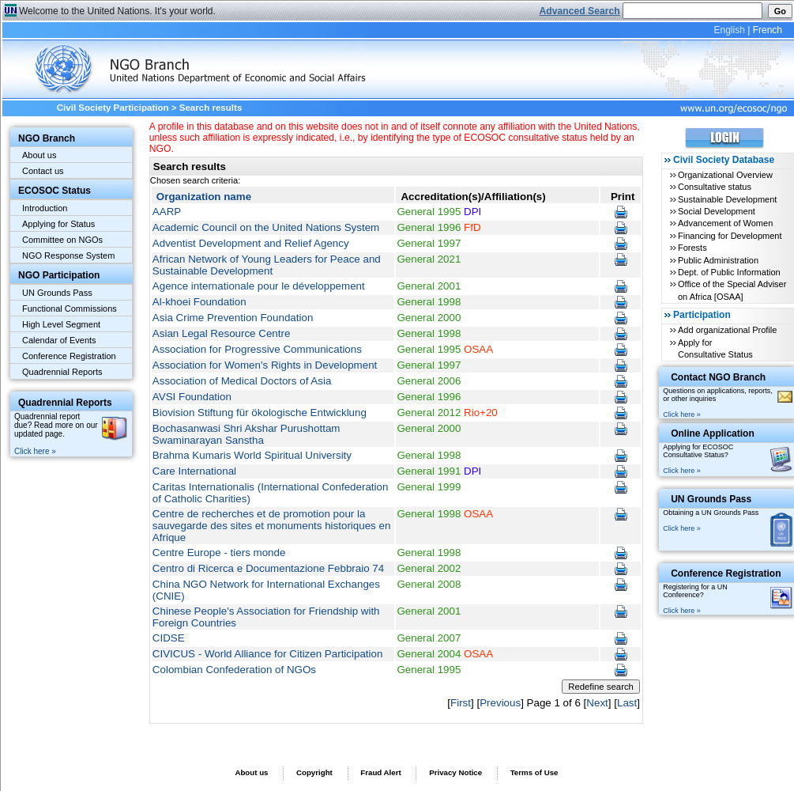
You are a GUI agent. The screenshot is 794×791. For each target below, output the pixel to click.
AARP (166, 212)
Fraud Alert (380, 772)
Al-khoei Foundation (199, 302)
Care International (194, 471)
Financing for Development (729, 235)
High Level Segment (61, 324)
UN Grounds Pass (57, 292)
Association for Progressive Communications (257, 349)
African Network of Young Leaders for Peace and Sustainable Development (266, 265)
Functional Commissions (69, 308)
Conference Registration (69, 356)
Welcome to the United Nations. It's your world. (117, 11)
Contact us (43, 171)
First (460, 703)
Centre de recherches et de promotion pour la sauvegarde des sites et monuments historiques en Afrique (271, 525)
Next (597, 703)
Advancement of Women (725, 223)
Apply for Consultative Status (715, 348)
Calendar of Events (59, 340)
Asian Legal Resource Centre (221, 333)
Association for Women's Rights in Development (264, 365)
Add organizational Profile (727, 330)
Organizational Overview (725, 175)
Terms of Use (534, 772)
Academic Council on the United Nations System (265, 227)
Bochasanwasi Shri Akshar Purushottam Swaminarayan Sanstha (246, 434)
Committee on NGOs (62, 239)
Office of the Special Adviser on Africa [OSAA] (732, 290)
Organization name (203, 196)
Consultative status (714, 186)
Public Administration (718, 260)
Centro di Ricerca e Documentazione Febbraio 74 (268, 568)
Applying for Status (58, 224)
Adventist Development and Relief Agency (250, 243)
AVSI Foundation (191, 397)
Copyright (314, 772)
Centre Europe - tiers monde (219, 552)
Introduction (44, 208)
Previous (500, 703)
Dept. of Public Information (729, 272)
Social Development (716, 211)
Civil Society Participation (113, 107)
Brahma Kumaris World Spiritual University (252, 455)
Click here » (35, 451)
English (728, 30)
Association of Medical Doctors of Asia (241, 381)
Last (627, 703)
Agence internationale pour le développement (258, 286)
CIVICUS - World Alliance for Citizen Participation (267, 654)
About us (39, 155)
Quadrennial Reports (62, 372)
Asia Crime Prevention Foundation (232, 318)
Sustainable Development (727, 199)
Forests (692, 247)
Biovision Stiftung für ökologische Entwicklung (259, 412)
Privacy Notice (455, 772)
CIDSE (168, 638)
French (767, 30)
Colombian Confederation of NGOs (234, 670)
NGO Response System (68, 255)
